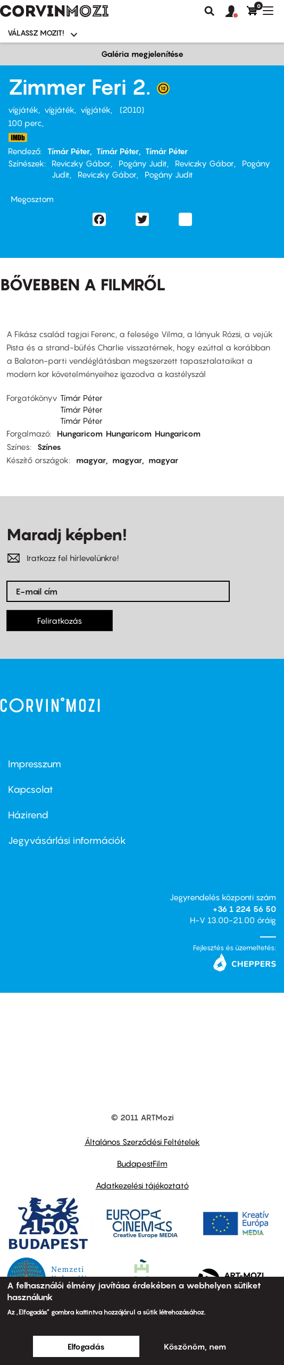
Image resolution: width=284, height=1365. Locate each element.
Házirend (28, 814)
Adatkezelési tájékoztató (142, 1185)
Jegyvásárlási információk (67, 840)
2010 (131, 109)
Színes (49, 446)
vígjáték (23, 109)
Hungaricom (80, 433)
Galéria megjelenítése (142, 53)
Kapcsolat (30, 789)
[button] (236, 12)
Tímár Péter (68, 151)
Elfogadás (86, 1346)
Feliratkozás (59, 620)
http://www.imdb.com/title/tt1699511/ (17, 137)
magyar (91, 460)
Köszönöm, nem (195, 1346)
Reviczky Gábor (81, 163)
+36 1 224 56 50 (244, 909)
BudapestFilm (142, 1163)
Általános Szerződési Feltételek (142, 1141)
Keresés (209, 11)
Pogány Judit (143, 163)
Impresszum (34, 763)
